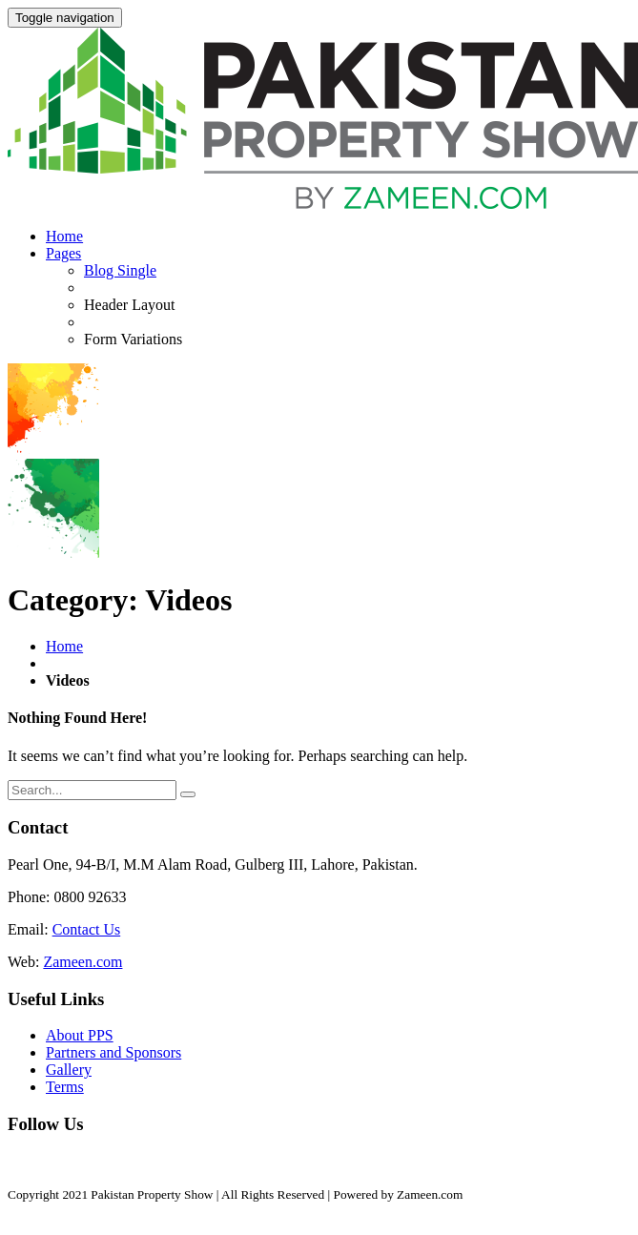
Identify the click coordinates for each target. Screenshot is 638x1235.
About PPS (79, 1035)
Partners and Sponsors (113, 1052)
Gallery (69, 1069)
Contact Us (86, 929)
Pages (63, 253)
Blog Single (120, 270)
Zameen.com (82, 962)
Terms (65, 1087)
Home (64, 236)
